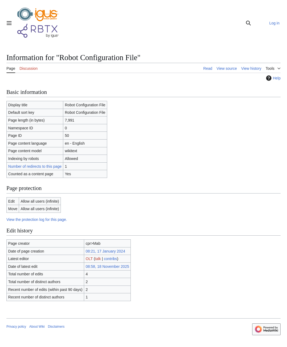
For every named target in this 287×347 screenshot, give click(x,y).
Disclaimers (56, 326)
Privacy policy (16, 326)
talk (98, 259)
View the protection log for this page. (36, 219)
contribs (110, 259)
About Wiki (36, 326)
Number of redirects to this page (35, 166)
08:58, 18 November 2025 (107, 266)
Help (273, 78)
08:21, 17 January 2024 (105, 251)
